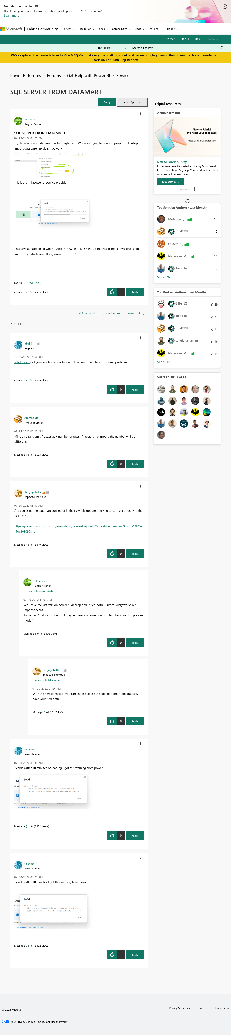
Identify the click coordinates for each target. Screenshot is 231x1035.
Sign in (185, 38)
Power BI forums (25, 75)
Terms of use (202, 1008)
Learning (153, 28)
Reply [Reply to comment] (134, 389)
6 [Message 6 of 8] (44, 712)
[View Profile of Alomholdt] (31, 418)
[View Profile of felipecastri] (31, 119)
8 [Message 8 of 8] (26, 380)
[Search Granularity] (112, 48)
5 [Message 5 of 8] (35, 633)
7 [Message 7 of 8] (26, 454)
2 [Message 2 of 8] (26, 945)
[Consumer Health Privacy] (52, 1021)
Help (198, 38)
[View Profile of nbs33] (28, 343)
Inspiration (85, 28)
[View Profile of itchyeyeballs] (32, 492)
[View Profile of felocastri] (30, 749)
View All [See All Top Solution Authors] (164, 277)
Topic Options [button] (130, 102)
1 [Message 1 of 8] (26, 292)
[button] (107, 102)
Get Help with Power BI (88, 75)
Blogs (138, 28)
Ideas (101, 28)
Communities (119, 28)
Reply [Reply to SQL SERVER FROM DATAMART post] (134, 292)
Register (170, 38)
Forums (67, 28)
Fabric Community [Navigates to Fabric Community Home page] (42, 28)
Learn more (11, 15)
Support (170, 28)
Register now (129, 60)
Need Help (32, 282)
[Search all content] (178, 48)
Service (123, 75)
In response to (38, 590)
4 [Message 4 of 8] (26, 544)
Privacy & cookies (179, 1008)
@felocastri (22, 362)
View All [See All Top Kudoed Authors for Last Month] (164, 362)
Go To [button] (211, 39)
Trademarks (222, 1008)
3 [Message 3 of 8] (26, 826)
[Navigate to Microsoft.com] (11, 29)
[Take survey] (170, 181)
